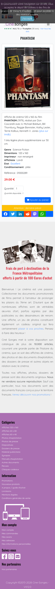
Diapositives (7, 445)
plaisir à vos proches (30, 328)
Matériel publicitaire (11, 452)
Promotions (7, 480)
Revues (5, 466)
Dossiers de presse (11, 448)
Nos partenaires (9, 569)
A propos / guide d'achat (13, 487)
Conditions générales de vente (16, 498)
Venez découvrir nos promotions (31, 394)
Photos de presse (10, 441)
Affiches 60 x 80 (9, 431)
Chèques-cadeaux (10, 469)
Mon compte (8, 530)
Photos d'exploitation (12, 438)
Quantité (9, 188)
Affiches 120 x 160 (10, 427)
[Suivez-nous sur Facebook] (4, 558)
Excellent (15, 163)
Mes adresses (8, 540)
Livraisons (6, 491)
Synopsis (6, 455)
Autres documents (10, 462)
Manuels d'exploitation (12, 459)
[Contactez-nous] (17, 558)
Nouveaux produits (11, 484)
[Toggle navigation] (48, 24)
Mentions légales (10, 494)
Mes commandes (10, 533)
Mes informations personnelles (16, 544)
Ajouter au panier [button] (38, 199)
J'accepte (27, 18)
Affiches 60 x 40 (9, 434)
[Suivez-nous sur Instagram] (11, 558)
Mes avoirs (7, 537)
